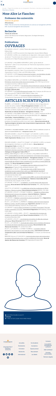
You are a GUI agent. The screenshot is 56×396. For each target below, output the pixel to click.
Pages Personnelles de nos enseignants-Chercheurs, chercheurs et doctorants (29, 8)
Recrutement (34, 351)
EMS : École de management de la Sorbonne (17, 26)
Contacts (48, 341)
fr (1, 2)
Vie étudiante (34, 343)
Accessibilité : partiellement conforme (48, 345)
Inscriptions (34, 346)
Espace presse (34, 348)
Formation (21, 348)
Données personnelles (48, 353)
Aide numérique (48, 349)
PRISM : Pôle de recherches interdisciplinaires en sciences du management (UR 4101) (28, 25)
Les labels (34, 354)
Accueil (4, 8)
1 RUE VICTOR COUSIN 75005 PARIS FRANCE (19, 318)
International (21, 354)
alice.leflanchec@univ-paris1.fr (15, 315)
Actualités (21, 343)
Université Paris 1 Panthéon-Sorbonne (8, 348)
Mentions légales (48, 357)
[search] (1, 4)
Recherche (22, 351)
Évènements (21, 346)
